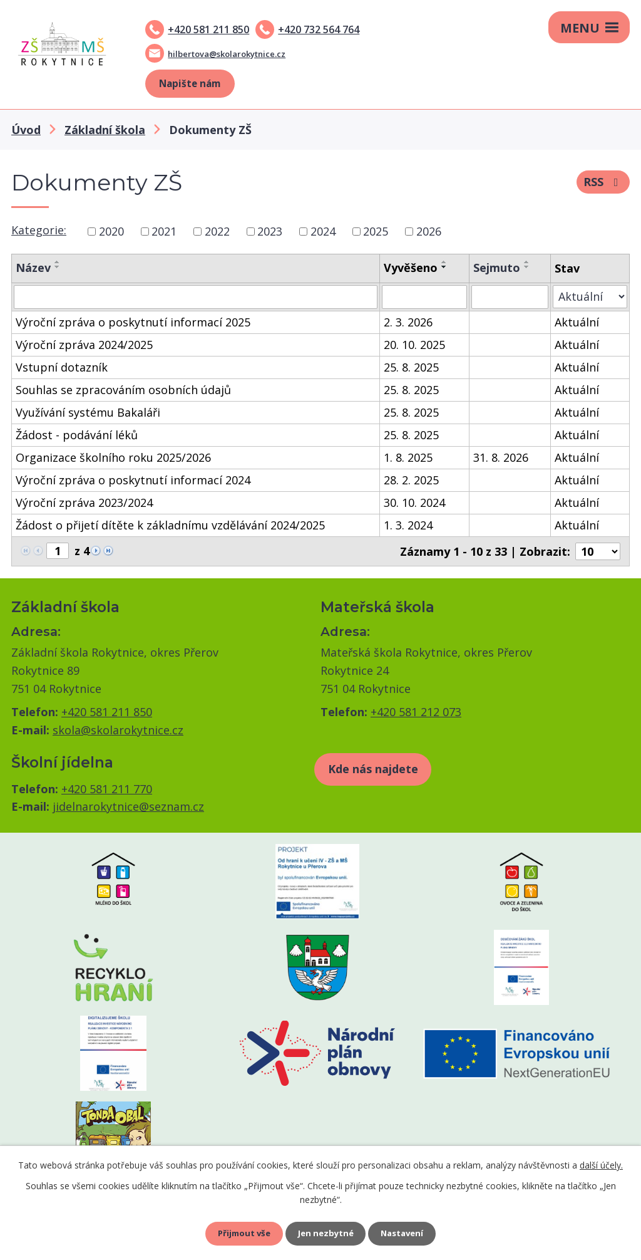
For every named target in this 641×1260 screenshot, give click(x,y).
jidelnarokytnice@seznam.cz (128, 806)
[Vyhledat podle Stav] (590, 296)
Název (33, 267)
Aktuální (577, 322)
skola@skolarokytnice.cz (118, 729)
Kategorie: (38, 229)
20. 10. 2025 (414, 344)
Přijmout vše (239, 1232)
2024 (323, 231)
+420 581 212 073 (416, 711)
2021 (164, 231)
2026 (428, 231)
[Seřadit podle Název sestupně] (57, 266)
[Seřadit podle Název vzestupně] (57, 261)
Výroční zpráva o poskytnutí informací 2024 (133, 479)
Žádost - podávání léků (77, 434)
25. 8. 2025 (411, 367)
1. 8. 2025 (408, 457)
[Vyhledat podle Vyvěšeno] (424, 297)
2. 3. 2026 (408, 322)
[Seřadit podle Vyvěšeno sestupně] (444, 266)
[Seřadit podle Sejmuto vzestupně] (527, 261)
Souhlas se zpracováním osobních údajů (123, 389)
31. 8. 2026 (500, 457)
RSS (603, 184)
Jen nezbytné (326, 1232)
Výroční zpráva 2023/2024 (84, 502)
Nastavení (407, 1232)
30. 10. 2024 (414, 502)
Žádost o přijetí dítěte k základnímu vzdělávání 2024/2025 (170, 525)
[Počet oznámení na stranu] (597, 551)
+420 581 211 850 (208, 29)
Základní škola (104, 129)
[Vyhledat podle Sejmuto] (509, 297)
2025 (375, 231)
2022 (217, 231)
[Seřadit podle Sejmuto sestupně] (527, 266)
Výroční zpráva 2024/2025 (84, 344)
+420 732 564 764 (318, 29)
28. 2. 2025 (411, 479)
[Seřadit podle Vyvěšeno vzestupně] (444, 261)
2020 (111, 231)
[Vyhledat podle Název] (195, 297)
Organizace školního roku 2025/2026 (113, 457)
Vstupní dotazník (62, 367)
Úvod (26, 129)
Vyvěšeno (411, 267)
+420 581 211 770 (106, 788)
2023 (269, 231)
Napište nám (189, 83)
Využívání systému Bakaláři (88, 412)
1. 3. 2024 (408, 525)
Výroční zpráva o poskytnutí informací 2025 (133, 322)
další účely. (601, 1163)
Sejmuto (496, 267)
